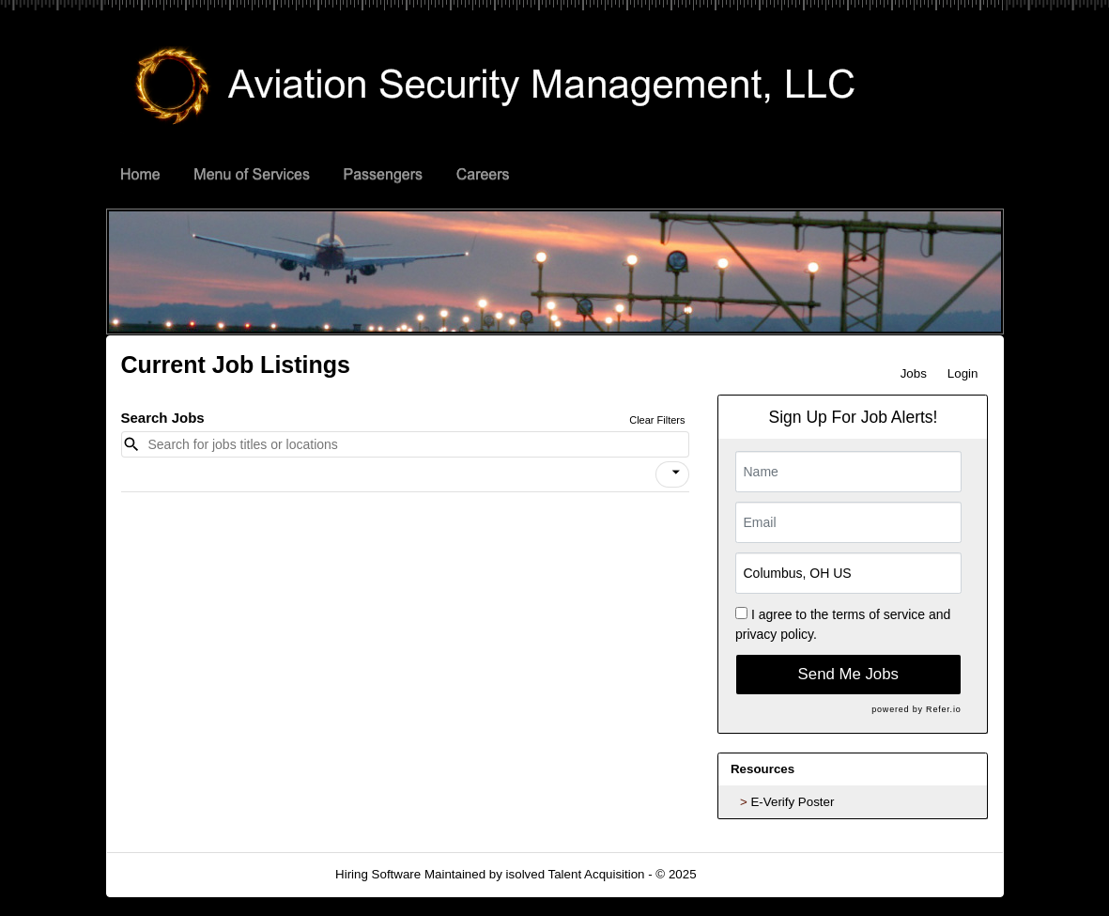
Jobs (914, 373)
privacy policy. (776, 634)
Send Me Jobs (848, 674)
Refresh (752, 874)
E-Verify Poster (792, 802)
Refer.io (943, 709)
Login (962, 373)
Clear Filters (657, 420)
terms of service (878, 614)
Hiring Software (378, 874)
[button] (672, 474)
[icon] (676, 472)
